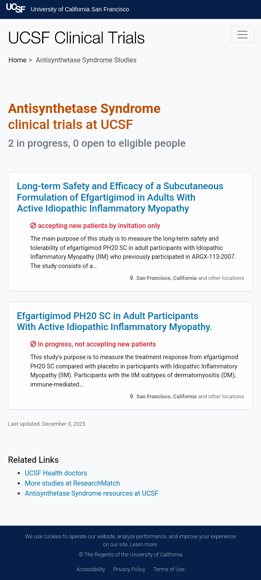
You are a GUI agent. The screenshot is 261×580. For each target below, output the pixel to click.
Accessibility (90, 569)
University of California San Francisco (80, 9)
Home (17, 60)
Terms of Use (168, 569)
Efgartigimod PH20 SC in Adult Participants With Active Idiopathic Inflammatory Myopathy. (114, 321)
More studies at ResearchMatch (72, 483)
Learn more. (144, 544)
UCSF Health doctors (56, 473)
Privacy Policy (129, 569)
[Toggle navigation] (242, 34)
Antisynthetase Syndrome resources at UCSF (91, 493)
